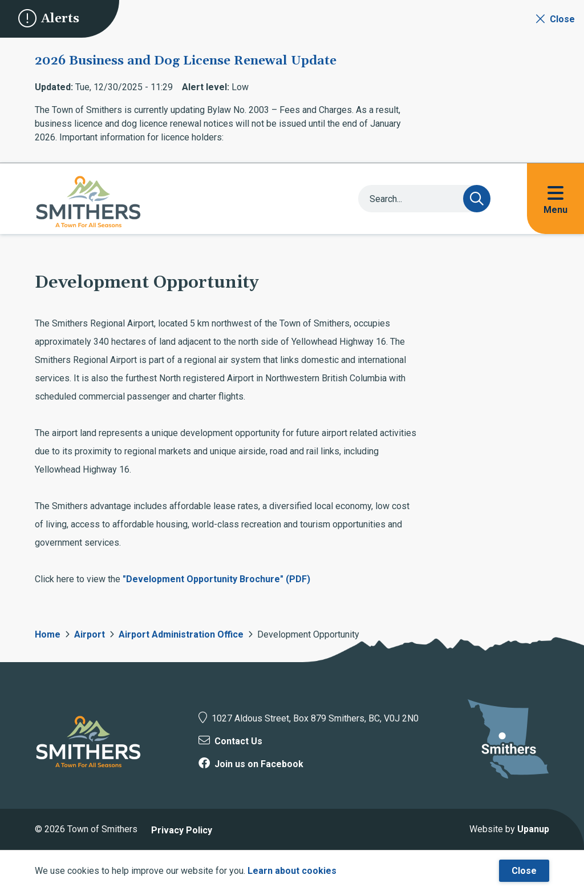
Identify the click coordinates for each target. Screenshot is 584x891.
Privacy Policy (181, 830)
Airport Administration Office (181, 634)
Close (524, 870)
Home (47, 634)
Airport (89, 634)
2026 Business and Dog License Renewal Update (185, 61)
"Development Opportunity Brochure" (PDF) (216, 579)
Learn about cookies (292, 870)
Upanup (533, 829)
